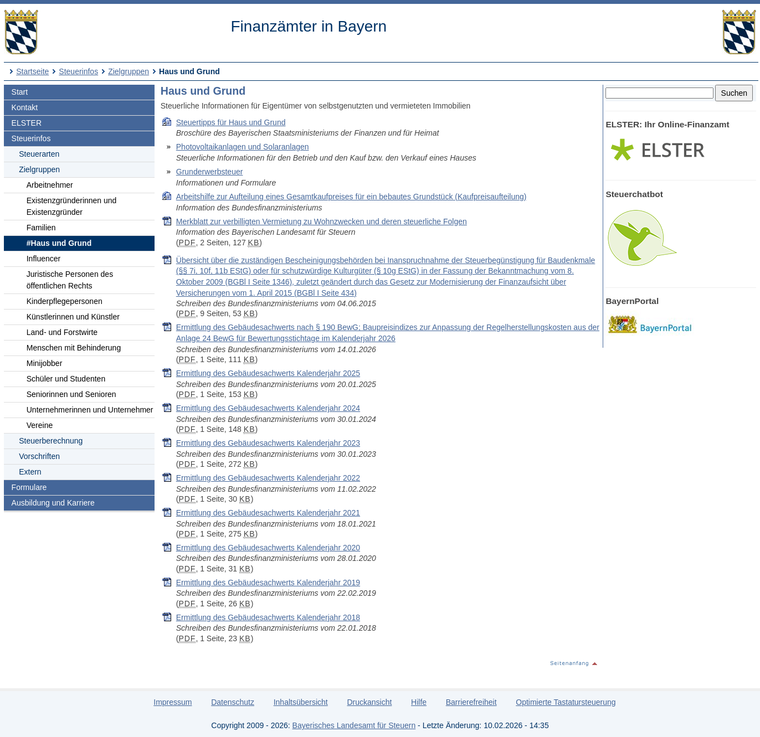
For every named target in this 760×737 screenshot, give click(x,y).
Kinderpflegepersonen (64, 301)
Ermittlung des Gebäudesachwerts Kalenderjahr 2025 (268, 373)
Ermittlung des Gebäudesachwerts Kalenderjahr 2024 (268, 408)
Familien (41, 227)
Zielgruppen (128, 71)
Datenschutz (232, 702)
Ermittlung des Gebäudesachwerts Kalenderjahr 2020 (268, 547)
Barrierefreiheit (471, 702)
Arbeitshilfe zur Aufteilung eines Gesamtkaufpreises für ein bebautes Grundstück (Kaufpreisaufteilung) (351, 196)
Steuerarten (39, 154)
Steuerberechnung (51, 440)
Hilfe (419, 702)
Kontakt (25, 107)
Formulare (29, 487)
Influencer (43, 258)
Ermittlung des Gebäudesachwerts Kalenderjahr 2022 (268, 477)
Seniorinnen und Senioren (71, 394)
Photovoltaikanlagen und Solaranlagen (242, 146)
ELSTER (27, 122)
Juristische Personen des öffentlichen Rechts (70, 280)
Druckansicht (369, 702)
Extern (30, 471)
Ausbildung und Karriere (53, 502)
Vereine (40, 425)
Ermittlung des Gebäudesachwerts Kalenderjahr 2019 (268, 582)
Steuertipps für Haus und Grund (231, 122)
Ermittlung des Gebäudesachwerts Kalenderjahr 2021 (268, 512)
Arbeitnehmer (50, 185)
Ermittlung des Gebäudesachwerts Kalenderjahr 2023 (268, 443)
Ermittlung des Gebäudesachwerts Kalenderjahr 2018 (268, 617)
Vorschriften (39, 456)
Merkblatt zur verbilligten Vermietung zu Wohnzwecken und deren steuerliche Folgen (321, 221)
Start (20, 91)
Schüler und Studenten (66, 378)
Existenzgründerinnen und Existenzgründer (72, 206)
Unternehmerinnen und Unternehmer (90, 409)
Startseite (32, 71)
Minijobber (45, 363)
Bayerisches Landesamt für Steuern (354, 725)
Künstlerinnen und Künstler (73, 316)
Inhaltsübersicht (301, 702)
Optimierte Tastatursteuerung (565, 702)
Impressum (172, 702)
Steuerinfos (78, 71)
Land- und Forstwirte (62, 332)
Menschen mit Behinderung (74, 347)
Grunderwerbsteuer (209, 171)
